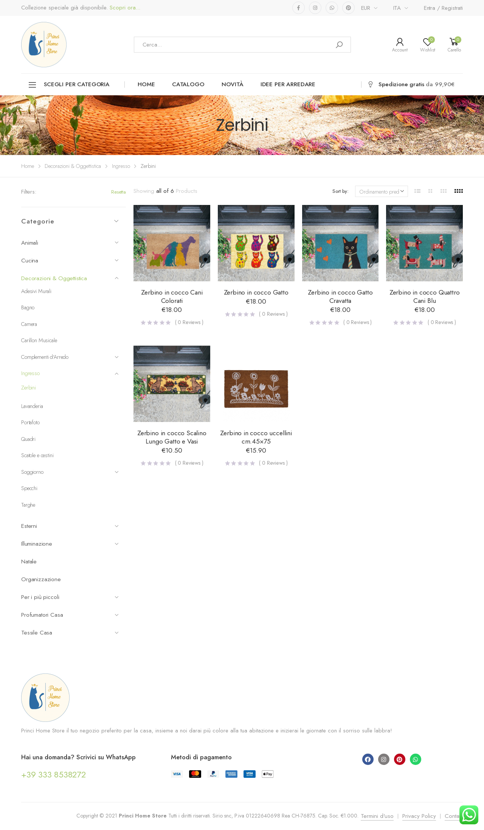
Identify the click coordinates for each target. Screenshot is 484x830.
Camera (29, 324)
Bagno (27, 307)
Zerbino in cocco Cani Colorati (171, 296)
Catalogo (188, 84)
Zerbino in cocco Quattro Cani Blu (424, 296)
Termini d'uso (377, 816)
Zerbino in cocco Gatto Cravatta (340, 296)
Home (146, 84)
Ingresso (121, 166)
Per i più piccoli (70, 597)
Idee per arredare (288, 84)
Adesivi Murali (36, 291)
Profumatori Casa (70, 615)
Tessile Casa (70, 632)
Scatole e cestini (37, 455)
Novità (233, 84)
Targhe (28, 505)
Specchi (29, 488)
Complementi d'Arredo (70, 357)
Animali (70, 243)
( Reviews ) (189, 322)
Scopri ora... (124, 8)
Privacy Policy (419, 816)
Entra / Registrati (443, 8)
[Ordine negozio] (381, 191)
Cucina (70, 260)
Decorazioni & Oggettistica (73, 166)
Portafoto (30, 422)
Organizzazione (41, 579)
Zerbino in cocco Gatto (256, 292)
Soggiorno (70, 472)
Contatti (454, 816)
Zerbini (28, 387)
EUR (366, 8)
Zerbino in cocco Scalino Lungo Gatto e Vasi (171, 437)
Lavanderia (32, 406)
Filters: (29, 192)
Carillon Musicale (39, 340)
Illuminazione (70, 544)
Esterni (70, 526)
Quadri (28, 439)
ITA (397, 8)
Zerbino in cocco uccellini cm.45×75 (256, 437)
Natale (29, 561)
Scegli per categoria (69, 85)
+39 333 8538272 (53, 774)
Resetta (118, 191)
